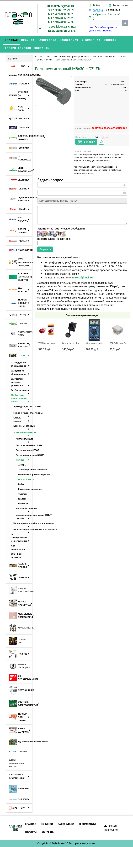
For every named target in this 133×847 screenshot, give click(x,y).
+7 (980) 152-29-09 (62, 10)
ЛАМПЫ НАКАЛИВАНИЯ (20, 590)
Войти (97, 5)
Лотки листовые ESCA (24, 450)
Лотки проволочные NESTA (24, 455)
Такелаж (22, 494)
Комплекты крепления (25, 489)
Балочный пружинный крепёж (25, 474)
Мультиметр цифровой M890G (101, 343)
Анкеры (22, 465)
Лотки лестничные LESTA (24, 445)
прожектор (112, 27)
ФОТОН (18, 751)
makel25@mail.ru (62, 6)
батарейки (100, 27)
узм (91, 27)
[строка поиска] (105, 23)
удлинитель (95, 30)
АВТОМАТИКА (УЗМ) (20, 333)
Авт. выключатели (18, 547)
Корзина (98, 10)
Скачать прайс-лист (111, 827)
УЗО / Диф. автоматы (16, 555)
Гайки (21, 484)
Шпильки (23, 503)
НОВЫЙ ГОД (17, 641)
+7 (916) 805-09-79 (62, 18)
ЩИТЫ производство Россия (16, 763)
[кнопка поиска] (125, 23)
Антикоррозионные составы (25, 469)
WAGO (18, 323)
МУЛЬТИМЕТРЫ (20, 628)
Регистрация (120, 5)
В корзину (86, 142)
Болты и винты (25, 479)
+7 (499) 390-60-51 (62, 14)
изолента (107, 30)
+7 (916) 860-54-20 (62, 22)
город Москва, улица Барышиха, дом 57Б (62, 28)
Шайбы (22, 499)
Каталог (13, 58)
